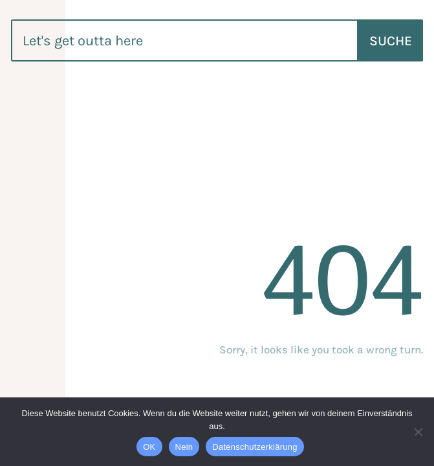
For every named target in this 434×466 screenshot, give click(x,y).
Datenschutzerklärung (254, 447)
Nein (184, 447)
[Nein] (417, 431)
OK (149, 447)
